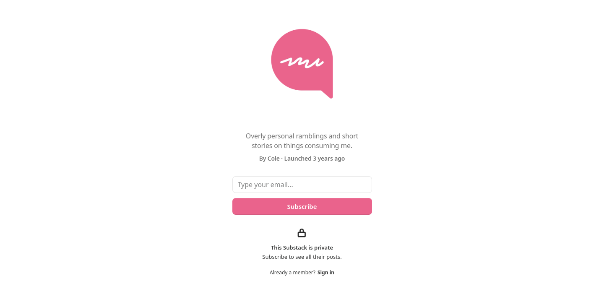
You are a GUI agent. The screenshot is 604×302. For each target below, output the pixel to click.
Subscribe (302, 206)
